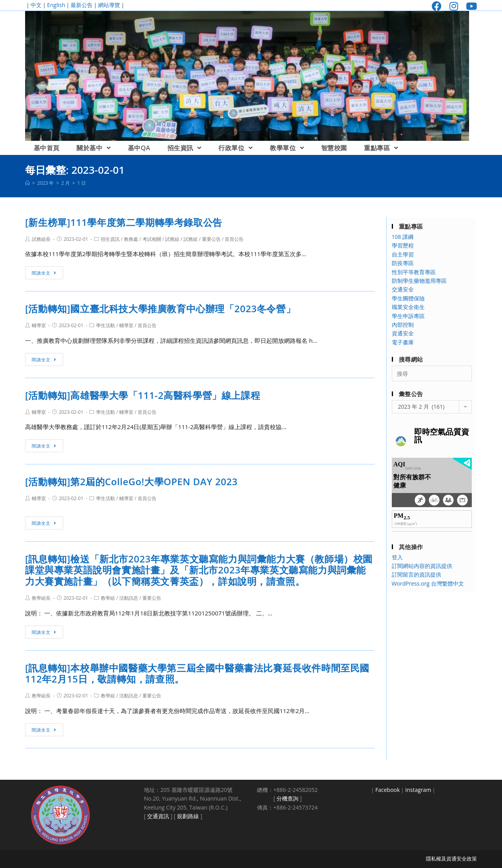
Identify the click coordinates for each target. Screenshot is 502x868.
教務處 (131, 239)
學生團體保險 (408, 298)
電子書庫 (403, 342)
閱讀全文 (44, 273)
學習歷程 (403, 245)
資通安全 (403, 333)
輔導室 (39, 325)
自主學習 (403, 254)
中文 (36, 5)
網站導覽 (109, 5)
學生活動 (105, 325)
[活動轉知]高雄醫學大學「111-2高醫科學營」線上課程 (142, 395)
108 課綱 (403, 236)
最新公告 (82, 5)
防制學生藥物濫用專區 (419, 280)
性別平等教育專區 (414, 272)
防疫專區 (403, 263)
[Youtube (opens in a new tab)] (469, 6)
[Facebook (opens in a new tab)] (437, 6)
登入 (397, 557)
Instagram (418, 789)
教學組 (108, 598)
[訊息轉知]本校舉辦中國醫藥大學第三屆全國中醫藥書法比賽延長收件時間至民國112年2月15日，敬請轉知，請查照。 (197, 673)
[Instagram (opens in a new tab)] (454, 6)
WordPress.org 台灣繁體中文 (428, 583)
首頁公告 (234, 239)
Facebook (387, 789)
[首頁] (27, 183)
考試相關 (151, 239)
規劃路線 (188, 816)
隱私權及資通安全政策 (451, 858)
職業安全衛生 (408, 307)
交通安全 (403, 289)
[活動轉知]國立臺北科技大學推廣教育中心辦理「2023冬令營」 (160, 308)
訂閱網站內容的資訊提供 (422, 566)
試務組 (172, 239)
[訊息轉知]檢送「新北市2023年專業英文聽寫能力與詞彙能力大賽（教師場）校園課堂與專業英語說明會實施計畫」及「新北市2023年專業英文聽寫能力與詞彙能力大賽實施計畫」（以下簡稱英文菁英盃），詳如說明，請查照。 (199, 570)
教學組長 (41, 598)
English (56, 5)
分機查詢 (287, 798)
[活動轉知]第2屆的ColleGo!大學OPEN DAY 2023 (131, 481)
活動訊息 (128, 598)
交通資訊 (158, 816)
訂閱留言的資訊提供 (416, 574)
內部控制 (403, 324)
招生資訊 (110, 239)
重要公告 (211, 239)
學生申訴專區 (408, 316)
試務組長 (41, 239)
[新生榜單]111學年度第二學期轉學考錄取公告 (123, 222)
